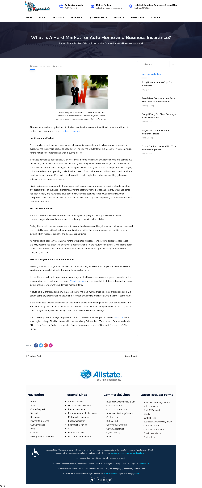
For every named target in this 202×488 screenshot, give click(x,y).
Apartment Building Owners (119, 413)
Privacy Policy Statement (42, 436)
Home (62, 43)
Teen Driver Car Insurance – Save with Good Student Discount (158, 100)
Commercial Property (116, 409)
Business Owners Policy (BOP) (120, 402)
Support (34, 413)
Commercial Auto (114, 405)
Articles (77, 43)
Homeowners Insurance (79, 405)
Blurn (136, 474)
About (33, 405)
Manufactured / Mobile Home (82, 413)
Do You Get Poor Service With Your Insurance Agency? (159, 148)
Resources (35, 417)
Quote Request (37, 409)
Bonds (109, 436)
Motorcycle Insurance (78, 417)
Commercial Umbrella (116, 425)
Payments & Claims (39, 421)
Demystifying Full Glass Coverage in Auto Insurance (159, 116)
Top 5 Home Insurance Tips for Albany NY (157, 84)
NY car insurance (77, 281)
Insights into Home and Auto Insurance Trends (156, 132)
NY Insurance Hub (110, 474)
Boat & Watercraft (76, 421)
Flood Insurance (75, 432)
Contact (34, 432)
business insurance (71, 131)
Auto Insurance (75, 401)
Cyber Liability (113, 432)
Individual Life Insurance (79, 436)
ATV (70, 428)
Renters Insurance (76, 409)
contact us (118, 317)
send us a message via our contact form (127, 453)
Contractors (112, 417)
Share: (28, 345)
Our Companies (37, 425)
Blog (69, 43)
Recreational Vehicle (77, 425)
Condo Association (115, 429)
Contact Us (144, 464)
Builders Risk (112, 421)
